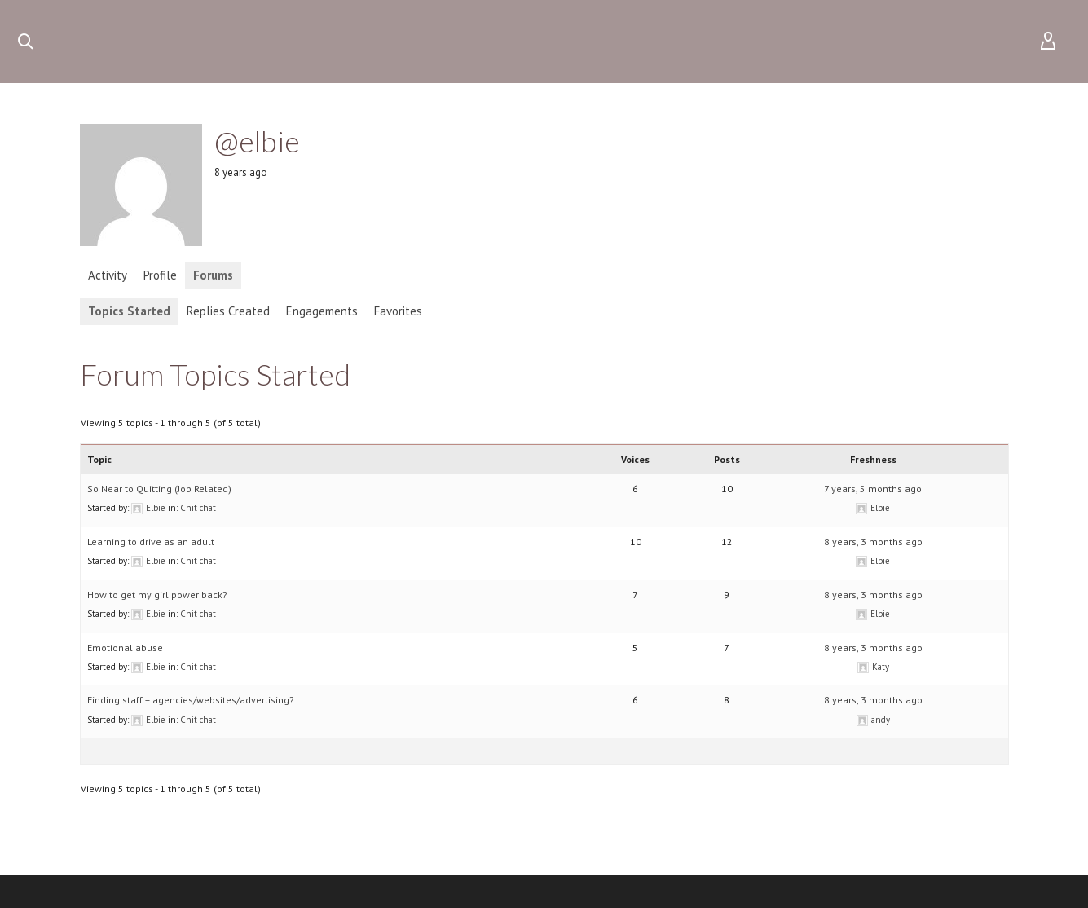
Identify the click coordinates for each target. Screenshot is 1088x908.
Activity (107, 275)
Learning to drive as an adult (150, 542)
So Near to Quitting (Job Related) (159, 489)
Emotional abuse (125, 647)
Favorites (398, 311)
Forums (213, 275)
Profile (160, 275)
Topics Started (129, 311)
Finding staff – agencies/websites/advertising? (190, 700)
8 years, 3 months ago (873, 542)
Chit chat (198, 508)
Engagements (322, 311)
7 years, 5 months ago (873, 489)
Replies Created (228, 311)
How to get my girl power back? (157, 594)
